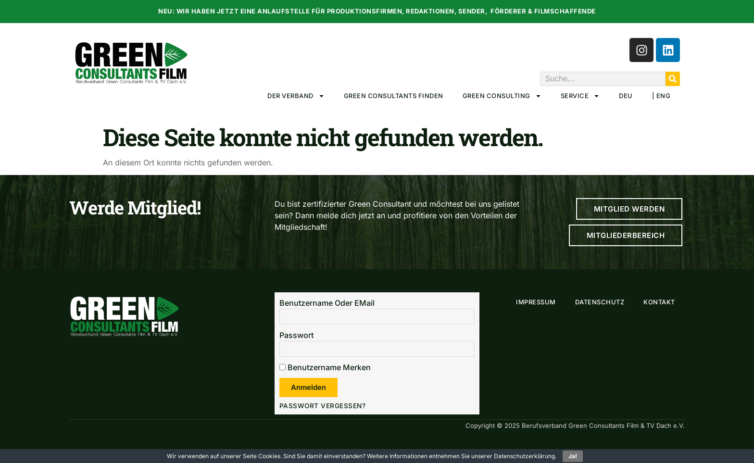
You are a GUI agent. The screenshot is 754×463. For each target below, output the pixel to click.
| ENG (661, 96)
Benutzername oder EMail (327, 303)
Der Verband (296, 96)
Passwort (296, 335)
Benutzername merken (325, 367)
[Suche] (673, 79)
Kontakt (659, 302)
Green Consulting (502, 96)
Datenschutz (600, 302)
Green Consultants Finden (393, 96)
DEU (626, 96)
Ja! (572, 456)
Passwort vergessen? (322, 406)
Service (580, 96)
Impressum (536, 302)
